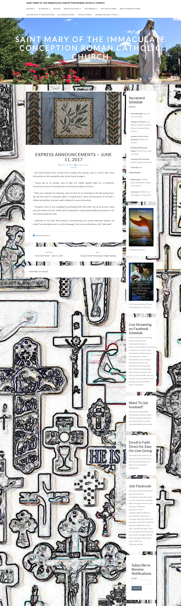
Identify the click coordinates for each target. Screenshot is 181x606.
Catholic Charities (85, 15)
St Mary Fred (83, 165)
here (137, 468)
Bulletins (56, 9)
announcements (43, 235)
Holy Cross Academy (108, 9)
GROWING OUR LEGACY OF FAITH (106, 15)
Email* (141, 580)
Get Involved (43, 9)
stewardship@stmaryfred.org (140, 424)
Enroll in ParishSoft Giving (130, 9)
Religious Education (71, 9)
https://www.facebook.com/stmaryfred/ (145, 347)
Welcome (29, 9)
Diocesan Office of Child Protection (40, 15)
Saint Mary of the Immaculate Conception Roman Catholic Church (65, 2)
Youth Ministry (90, 9)
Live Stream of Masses (66, 15)
